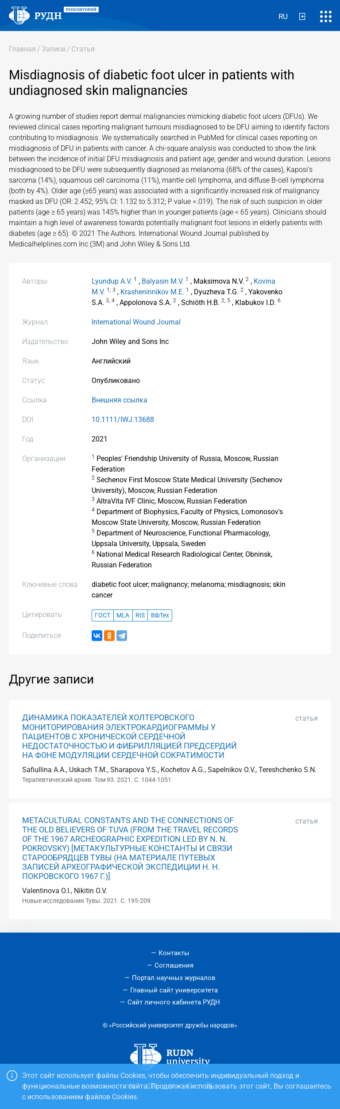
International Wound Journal (136, 322)
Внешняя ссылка (119, 400)
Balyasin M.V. (163, 281)
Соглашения (174, 965)
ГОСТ (102, 615)
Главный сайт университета (174, 990)
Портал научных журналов (174, 978)
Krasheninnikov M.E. (152, 292)
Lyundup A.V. (112, 281)
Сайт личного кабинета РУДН (174, 1002)
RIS (140, 615)
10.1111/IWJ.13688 (123, 419)
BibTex (160, 615)
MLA (122, 615)
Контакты (173, 953)
